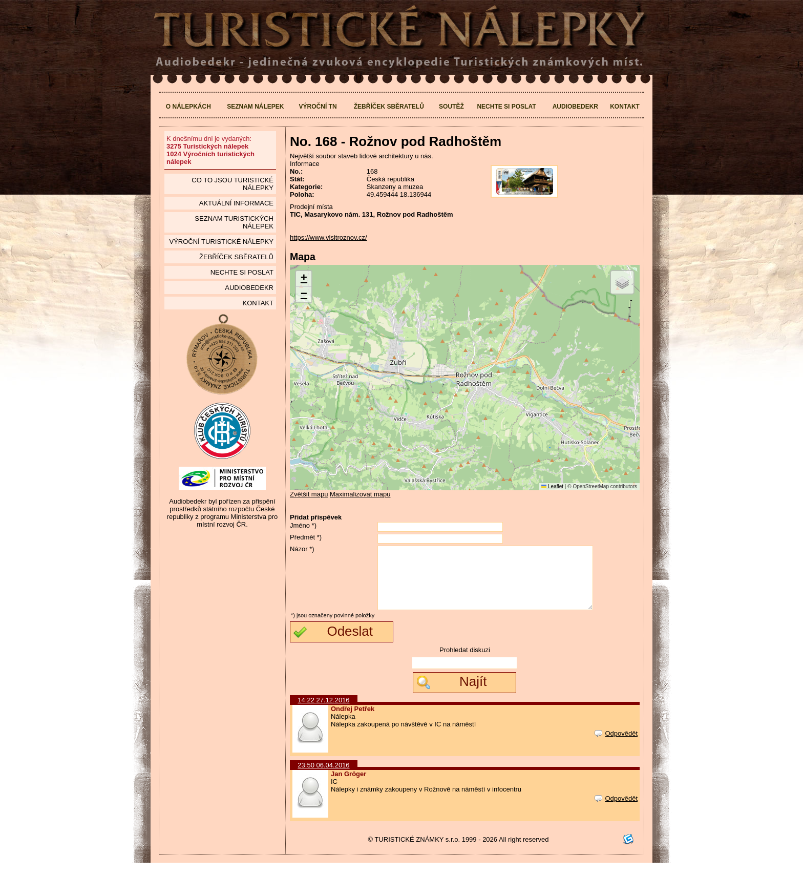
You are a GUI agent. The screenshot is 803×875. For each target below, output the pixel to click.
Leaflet (552, 486)
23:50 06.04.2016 (323, 777)
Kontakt (625, 106)
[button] (303, 279)
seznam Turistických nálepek (234, 222)
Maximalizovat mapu (360, 494)
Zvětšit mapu (309, 494)
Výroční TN (318, 106)
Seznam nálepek (255, 106)
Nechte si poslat (506, 106)
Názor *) (302, 549)
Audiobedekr (575, 106)
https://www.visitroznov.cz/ (328, 237)
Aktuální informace (236, 203)
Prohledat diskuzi (464, 662)
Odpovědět (616, 745)
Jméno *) (303, 525)
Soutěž (451, 106)
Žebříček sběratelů (389, 106)
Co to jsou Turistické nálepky (232, 184)
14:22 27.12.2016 (323, 712)
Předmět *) (306, 537)
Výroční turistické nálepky (221, 241)
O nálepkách (188, 106)
